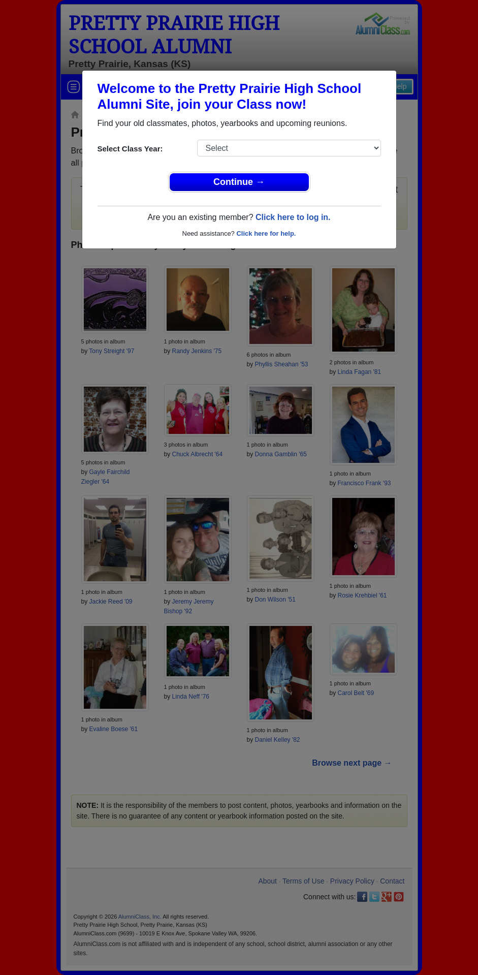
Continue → (239, 182)
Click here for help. (266, 233)
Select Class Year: (130, 148)
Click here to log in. (293, 217)
